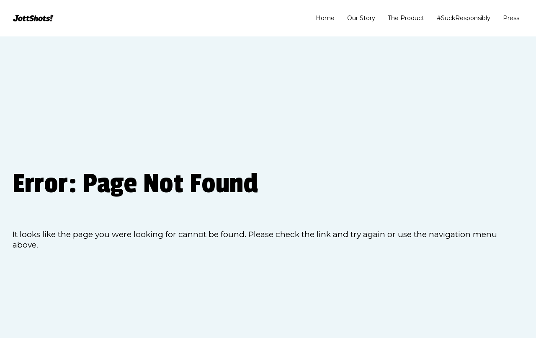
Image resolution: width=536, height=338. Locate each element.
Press (511, 18)
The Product (406, 18)
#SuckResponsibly (463, 18)
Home (325, 18)
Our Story (361, 18)
